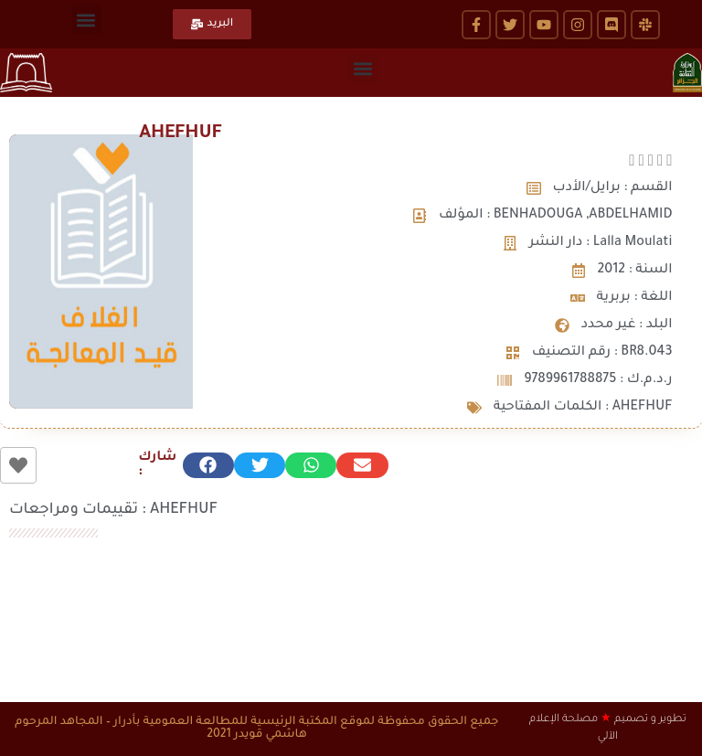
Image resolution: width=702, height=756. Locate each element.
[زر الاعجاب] (18, 465)
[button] (86, 20)
